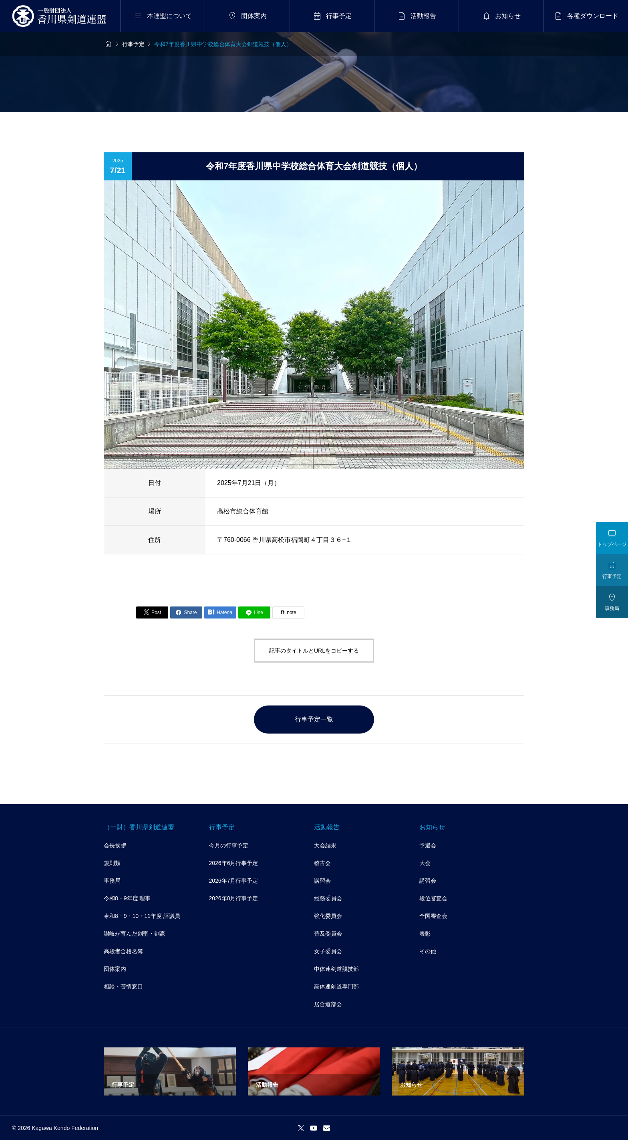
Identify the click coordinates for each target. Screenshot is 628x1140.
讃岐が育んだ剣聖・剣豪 (134, 933)
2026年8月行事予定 (233, 898)
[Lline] (254, 612)
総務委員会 (328, 898)
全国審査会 (433, 916)
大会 (425, 863)
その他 (427, 951)
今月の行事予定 (228, 845)
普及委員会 (328, 933)
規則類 (112, 863)
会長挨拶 (115, 845)
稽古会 (322, 863)
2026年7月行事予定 (233, 880)
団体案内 (115, 969)
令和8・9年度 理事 (127, 898)
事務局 (112, 880)
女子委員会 (328, 951)
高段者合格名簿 (123, 951)
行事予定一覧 (314, 719)
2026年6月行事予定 (233, 863)
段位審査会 (433, 898)
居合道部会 (328, 1004)
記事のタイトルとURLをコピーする (314, 650)
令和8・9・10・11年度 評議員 (142, 916)
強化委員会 (328, 916)
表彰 (425, 933)
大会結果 (325, 845)
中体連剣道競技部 (336, 969)
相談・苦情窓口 (123, 986)
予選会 (427, 845)
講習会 (322, 880)
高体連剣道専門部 (336, 986)
